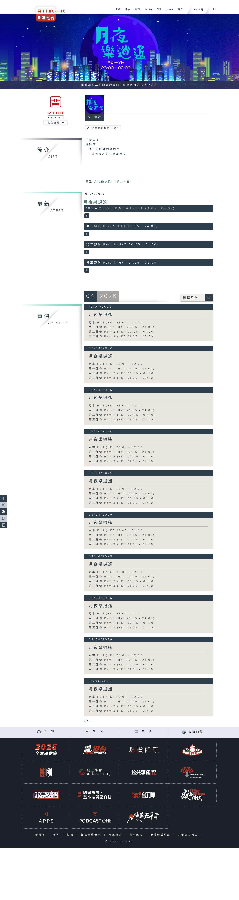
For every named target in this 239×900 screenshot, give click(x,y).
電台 (127, 11)
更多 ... (88, 721)
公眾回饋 (196, 732)
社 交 (98, 731)
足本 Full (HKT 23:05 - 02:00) (116, 322)
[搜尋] (214, 8)
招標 (71, 834)
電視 (117, 11)
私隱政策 (137, 834)
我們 (179, 11)
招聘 (57, 834)
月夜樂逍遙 (96, 202)
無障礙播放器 (161, 834)
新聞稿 (40, 834)
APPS (168, 11)
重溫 (158, 11)
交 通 (49, 731)
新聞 (137, 11)
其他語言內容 (188, 834)
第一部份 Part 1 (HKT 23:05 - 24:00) (122, 327)
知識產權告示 (92, 834)
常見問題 (116, 834)
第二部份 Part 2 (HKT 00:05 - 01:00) (122, 331)
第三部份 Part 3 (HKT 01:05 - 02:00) (122, 336)
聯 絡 (147, 731)
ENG (196, 9)
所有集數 (94, 117)
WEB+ (148, 11)
